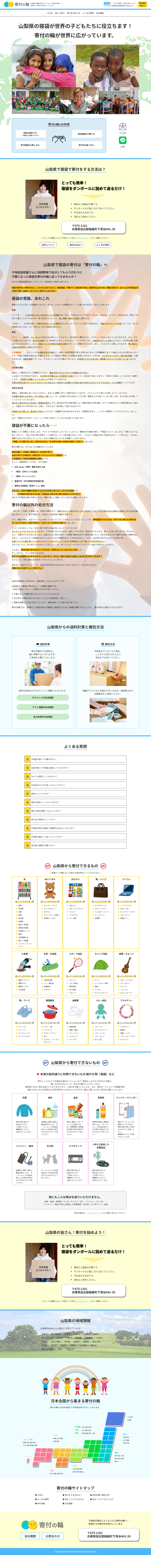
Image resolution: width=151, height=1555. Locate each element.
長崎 (31, 1442)
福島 (127, 1440)
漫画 (20, 934)
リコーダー (124, 989)
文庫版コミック (24, 931)
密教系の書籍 (23, 928)
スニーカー (22, 1026)
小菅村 (60, 1349)
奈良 (77, 1472)
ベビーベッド (100, 1033)
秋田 (124, 1443)
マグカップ (73, 1036)
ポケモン (47, 912)
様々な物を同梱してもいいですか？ (46, 810)
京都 (80, 1469)
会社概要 (100, 13)
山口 (58, 1438)
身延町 (77, 1341)
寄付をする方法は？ (73, 1494)
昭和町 (44, 1345)
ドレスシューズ (24, 1033)
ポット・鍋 (48, 1026)
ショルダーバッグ (101, 912)
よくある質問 (88, 13)
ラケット (72, 980)
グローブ (72, 993)
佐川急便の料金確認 (42, 716)
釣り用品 (72, 989)
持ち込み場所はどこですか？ (43, 819)
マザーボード (125, 915)
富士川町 (96, 1341)
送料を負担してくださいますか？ (45, 802)
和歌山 (81, 1472)
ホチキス (47, 989)
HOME (50, 13)
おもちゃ (72, 905)
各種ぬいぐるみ (49, 918)
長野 (86, 1427)
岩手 (127, 1437)
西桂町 (63, 1345)
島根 (54, 1438)
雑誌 (20, 905)
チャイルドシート (101, 1030)
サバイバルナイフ (101, 993)
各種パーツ (124, 918)
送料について (48, 244)
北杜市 (60, 1337)
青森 (124, 1437)
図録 (20, 915)
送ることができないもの (102, 1499)
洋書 (20, 912)
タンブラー (73, 1039)
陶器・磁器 (73, 1030)
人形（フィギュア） (76, 908)
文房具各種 (48, 980)
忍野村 (73, 1345)
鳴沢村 (93, 1345)
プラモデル (73, 915)
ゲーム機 (72, 918)
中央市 (44, 1341)
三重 (93, 1433)
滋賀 (74, 1472)
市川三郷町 (56, 1341)
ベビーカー (99, 1026)
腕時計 (122, 1030)
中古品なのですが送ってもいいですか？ (48, 785)
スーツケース (100, 915)
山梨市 (77, 1334)
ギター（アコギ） (127, 980)
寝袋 (96, 986)
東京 (115, 1456)
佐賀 (27, 1442)
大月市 (86, 1334)
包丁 (45, 1036)
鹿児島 (32, 1445)
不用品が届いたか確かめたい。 (44, 759)
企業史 (20, 921)
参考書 (20, 918)
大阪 (74, 1469)
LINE (122, 142)
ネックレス (124, 1039)
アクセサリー (125, 1026)
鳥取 (61, 1438)
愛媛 (58, 1473)
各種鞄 (97, 918)
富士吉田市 (56, 1334)
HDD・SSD (124, 908)
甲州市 (99, 1337)
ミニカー (72, 912)
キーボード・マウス (127, 912)
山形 (124, 1440)
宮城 (127, 1443)
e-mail (122, 128)
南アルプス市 (47, 1337)
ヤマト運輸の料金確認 (43, 707)
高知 (61, 1473)
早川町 (67, 1341)
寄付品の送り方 (73, 13)
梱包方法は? (75, 244)
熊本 (34, 1442)
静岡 (86, 1433)
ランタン (98, 989)
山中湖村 (83, 1345)
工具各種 (21, 989)
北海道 (129, 1420)
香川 (51, 1473)
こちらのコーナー (83, 237)
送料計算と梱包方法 (100, 1494)
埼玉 (119, 1456)
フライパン (48, 1030)
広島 (54, 1441)
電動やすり (22, 983)
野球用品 (72, 986)
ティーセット (74, 1033)
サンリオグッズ (49, 908)
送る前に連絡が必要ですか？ (43, 845)
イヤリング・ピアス (127, 1036)
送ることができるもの (74, 1499)
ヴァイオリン (125, 983)
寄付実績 (41, 1503)
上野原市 (89, 1337)
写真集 (20, 908)
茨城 (115, 1458)
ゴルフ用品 (73, 983)
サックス (123, 986)
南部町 (86, 1341)
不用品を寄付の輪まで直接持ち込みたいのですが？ (53, 828)
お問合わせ (53, 1536)
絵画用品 (47, 986)
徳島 (54, 1473)
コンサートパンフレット (25, 944)
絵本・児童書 (23, 940)
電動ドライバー (24, 980)
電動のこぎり (23, 986)
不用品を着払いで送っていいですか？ (47, 836)
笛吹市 (78, 1337)
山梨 (83, 1427)
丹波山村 (70, 1349)
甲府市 (44, 1334)
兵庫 (77, 1469)
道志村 (54, 1345)
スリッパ (21, 1030)
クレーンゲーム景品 (51, 915)
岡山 (58, 1441)
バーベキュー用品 (101, 983)
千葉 (122, 1456)
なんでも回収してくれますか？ (44, 776)
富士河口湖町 (47, 1349)
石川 (83, 1430)
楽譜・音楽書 (23, 924)
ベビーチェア (100, 1036)
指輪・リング (125, 1033)
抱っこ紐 (98, 1039)
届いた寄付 (60, 13)
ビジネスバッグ (100, 905)
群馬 (122, 1458)
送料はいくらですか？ (40, 793)
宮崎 (27, 1445)
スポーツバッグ (100, 908)
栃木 (119, 1458)
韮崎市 (95, 1334)
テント (97, 980)
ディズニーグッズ (50, 905)
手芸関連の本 (23, 937)
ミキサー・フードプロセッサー (51, 1040)
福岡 (24, 1442)
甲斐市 (69, 1337)
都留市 (67, 1334)
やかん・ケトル (49, 1033)
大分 (24, 1445)
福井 (86, 1430)
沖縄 (35, 1445)
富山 (89, 1430)
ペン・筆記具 (49, 983)
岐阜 (89, 1433)
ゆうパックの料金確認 (43, 697)
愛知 (83, 1433)
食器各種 (72, 1026)
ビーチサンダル (24, 1036)
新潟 (89, 1427)
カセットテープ (126, 993)
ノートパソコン (126, 905)
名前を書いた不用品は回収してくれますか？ (50, 767)
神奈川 (116, 1461)
